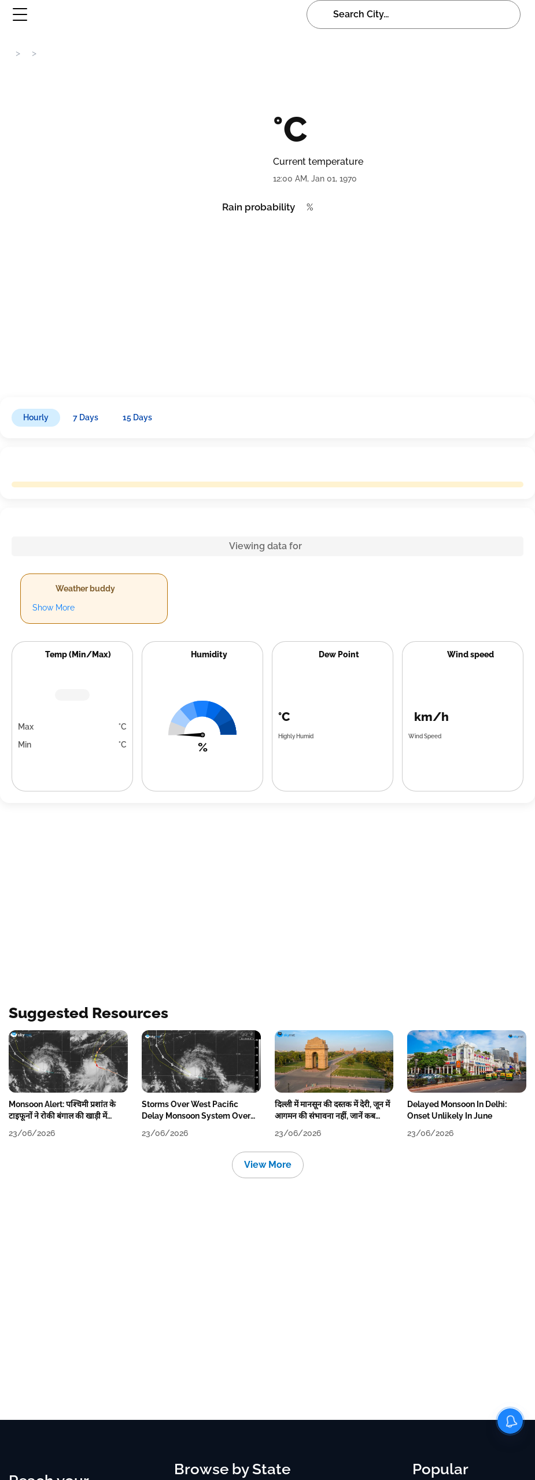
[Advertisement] (262, 302)
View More (268, 1164)
